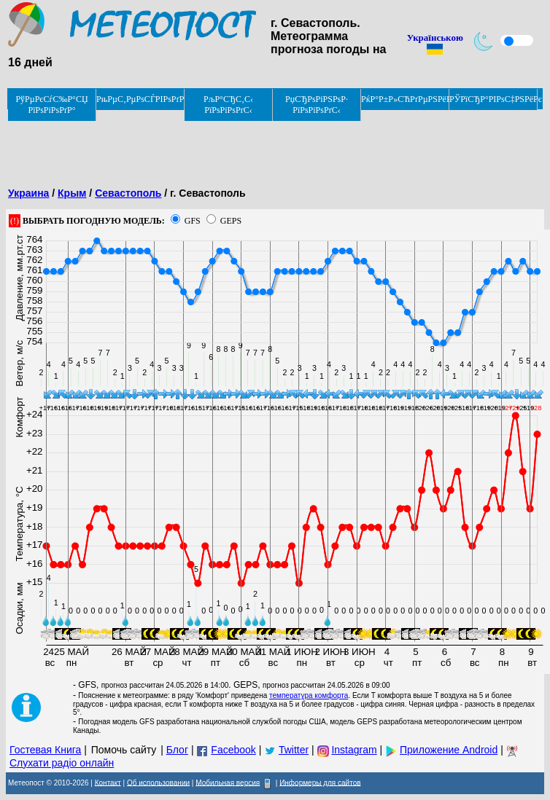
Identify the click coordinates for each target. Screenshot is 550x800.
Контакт (108, 782)
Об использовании (158, 782)
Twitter (294, 750)
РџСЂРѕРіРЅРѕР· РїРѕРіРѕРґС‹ (316, 104)
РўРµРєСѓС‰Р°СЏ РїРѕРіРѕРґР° (51, 104)
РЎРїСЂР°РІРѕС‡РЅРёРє (493, 99)
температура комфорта (308, 695)
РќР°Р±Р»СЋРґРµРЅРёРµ (405, 99)
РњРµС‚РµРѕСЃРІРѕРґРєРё (140, 99)
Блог (177, 750)
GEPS (230, 221)
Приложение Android (448, 750)
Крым (72, 193)
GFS (193, 221)
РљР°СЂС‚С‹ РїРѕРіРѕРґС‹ (228, 104)
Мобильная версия (227, 782)
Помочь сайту (124, 750)
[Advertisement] (271, 143)
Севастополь (128, 193)
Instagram (353, 750)
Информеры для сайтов (319, 782)
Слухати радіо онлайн (61, 763)
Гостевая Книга (45, 750)
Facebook (233, 750)
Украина (28, 193)
